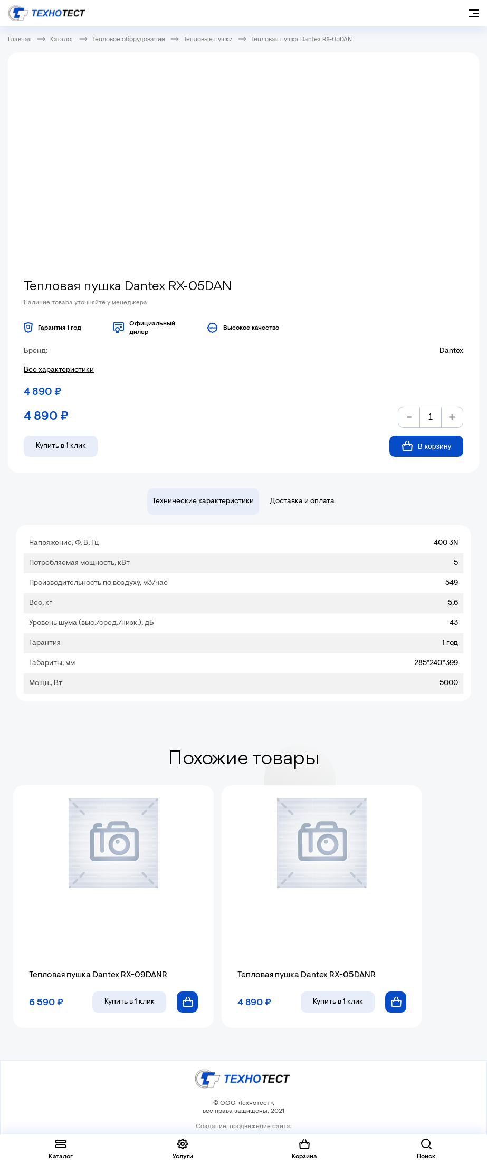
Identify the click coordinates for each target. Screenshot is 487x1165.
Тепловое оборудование (128, 39)
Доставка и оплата (302, 501)
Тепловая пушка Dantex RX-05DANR (306, 975)
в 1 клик (129, 1002)
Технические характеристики (203, 501)
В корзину (427, 446)
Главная (20, 39)
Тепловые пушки (208, 39)
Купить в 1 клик (61, 446)
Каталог (62, 39)
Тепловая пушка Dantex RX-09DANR (98, 975)
